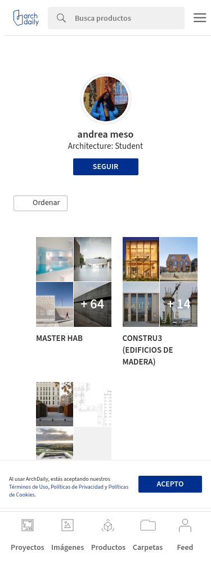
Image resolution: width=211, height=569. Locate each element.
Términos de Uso (28, 487)
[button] (41, 203)
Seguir (105, 166)
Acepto (169, 484)
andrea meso (106, 135)
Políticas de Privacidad (77, 487)
